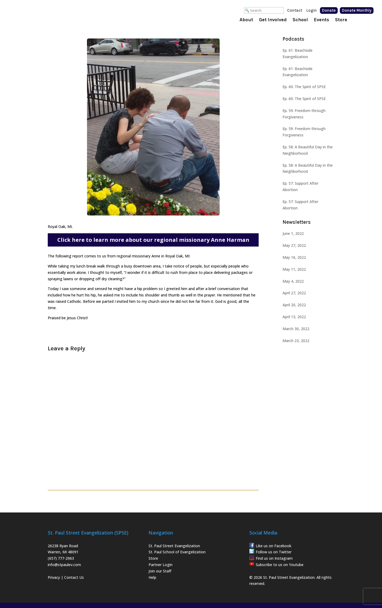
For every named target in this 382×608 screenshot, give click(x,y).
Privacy (54, 577)
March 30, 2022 (296, 328)
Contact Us (74, 577)
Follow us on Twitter (274, 551)
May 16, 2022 (294, 257)
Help (152, 577)
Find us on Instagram (274, 558)
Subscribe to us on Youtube (279, 564)
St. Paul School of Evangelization (177, 551)
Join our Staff (160, 570)
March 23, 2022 (296, 340)
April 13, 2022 (294, 316)
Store (341, 20)
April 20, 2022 (294, 304)
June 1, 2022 (293, 233)
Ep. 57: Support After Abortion (300, 186)
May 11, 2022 (294, 269)
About (246, 20)
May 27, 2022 (294, 245)
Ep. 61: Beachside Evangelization (297, 53)
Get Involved (273, 20)
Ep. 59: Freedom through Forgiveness (304, 113)
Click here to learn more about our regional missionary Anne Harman (153, 239)
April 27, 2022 (294, 292)
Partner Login (160, 564)
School (300, 20)
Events (321, 20)
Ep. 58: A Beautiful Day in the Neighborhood (308, 150)
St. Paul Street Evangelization (174, 545)
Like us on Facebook (273, 545)
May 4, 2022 (293, 281)
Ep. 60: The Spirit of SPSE (304, 86)
